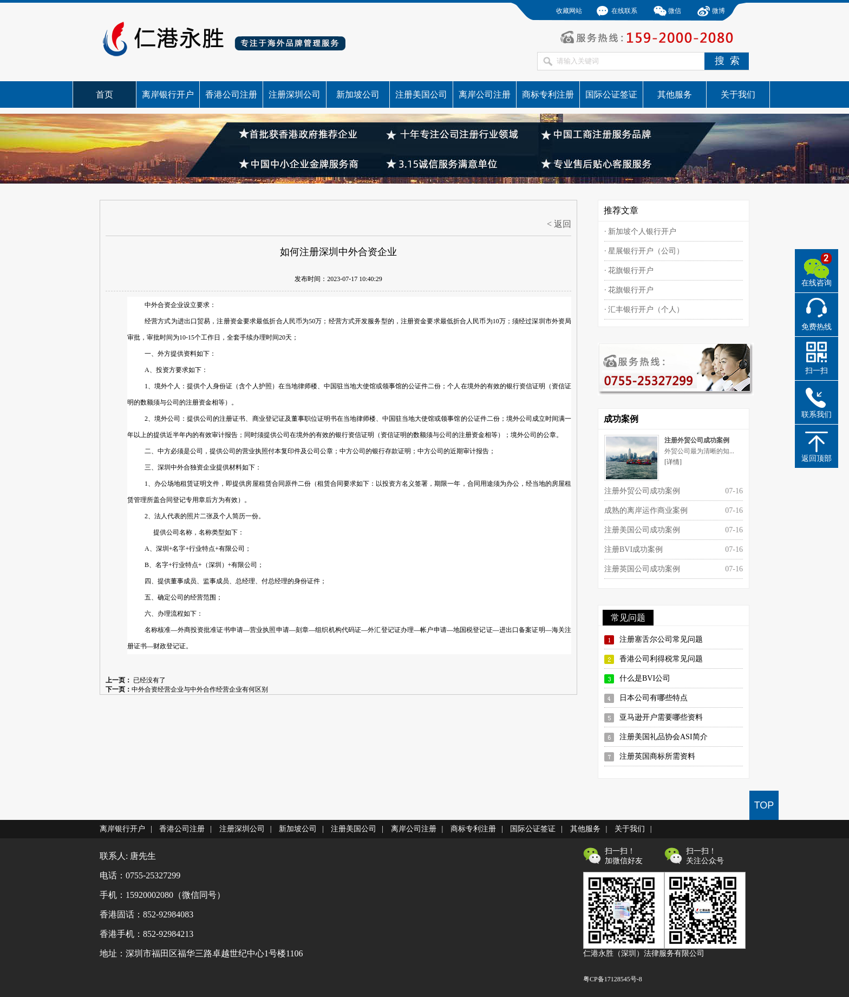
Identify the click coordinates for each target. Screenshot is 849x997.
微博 (718, 11)
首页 (104, 94)
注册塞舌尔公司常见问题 (661, 639)
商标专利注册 (548, 94)
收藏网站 (569, 11)
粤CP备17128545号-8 (612, 979)
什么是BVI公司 (644, 678)
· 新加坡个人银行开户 (640, 231)
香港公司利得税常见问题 (661, 659)
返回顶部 (816, 458)
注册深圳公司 (295, 94)
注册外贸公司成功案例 (642, 491)
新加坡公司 (358, 94)
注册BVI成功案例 (633, 549)
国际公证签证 (611, 94)
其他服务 (674, 94)
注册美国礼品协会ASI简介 (663, 737)
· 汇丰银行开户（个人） (644, 309)
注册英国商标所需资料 (657, 756)
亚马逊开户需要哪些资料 (661, 717)
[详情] (673, 462)
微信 (674, 11)
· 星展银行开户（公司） (644, 251)
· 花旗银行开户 (629, 270)
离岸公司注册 (485, 94)
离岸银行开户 (168, 94)
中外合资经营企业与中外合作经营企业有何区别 (200, 689)
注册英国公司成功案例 (642, 569)
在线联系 (624, 11)
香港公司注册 (231, 94)
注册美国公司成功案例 (642, 530)
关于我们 (738, 94)
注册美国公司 (421, 94)
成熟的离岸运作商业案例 (646, 510)
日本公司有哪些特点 (653, 698)
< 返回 (559, 224)
